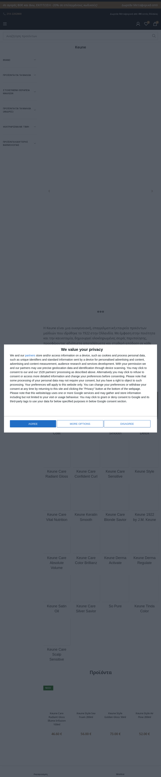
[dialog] (80, 388)
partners (30, 355)
